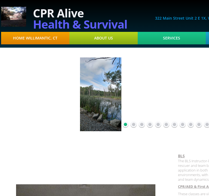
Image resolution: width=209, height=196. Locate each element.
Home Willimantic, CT (35, 38)
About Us (103, 38)
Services (171, 38)
